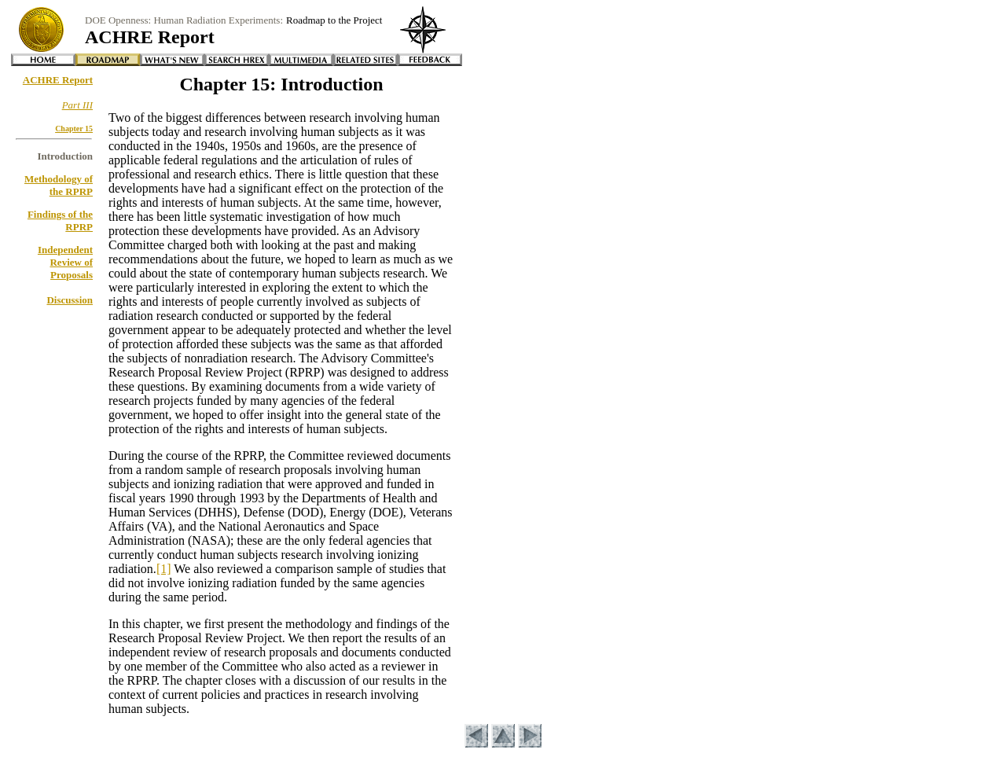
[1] (163, 568)
